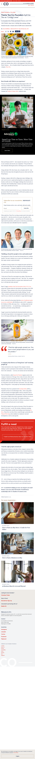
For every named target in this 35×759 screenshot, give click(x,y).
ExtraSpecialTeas (23, 388)
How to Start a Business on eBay (12, 558)
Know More (16, 752)
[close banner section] (33, 1)
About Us (3, 647)
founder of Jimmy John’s (13, 91)
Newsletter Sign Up (6, 600)
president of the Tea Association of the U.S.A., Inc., (19, 286)
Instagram (4, 629)
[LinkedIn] (10, 31)
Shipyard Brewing (5, 414)
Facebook (3, 636)
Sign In (29, 5)
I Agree (17, 756)
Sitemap (2, 652)
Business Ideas (5, 525)
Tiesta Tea (8, 67)
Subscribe (26, 208)
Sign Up (32, 5)
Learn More (7, 150)
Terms (2, 651)
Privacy (2, 648)
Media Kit (3, 606)
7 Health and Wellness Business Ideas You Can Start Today (17, 436)
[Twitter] (8, 31)
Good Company (5, 12)
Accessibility (3, 649)
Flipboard (3, 639)
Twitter (3, 634)
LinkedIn (3, 631)
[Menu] (1, 4)
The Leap (13, 12)
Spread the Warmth (17, 375)
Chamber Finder (5, 595)
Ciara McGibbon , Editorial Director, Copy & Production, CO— (16, 28)
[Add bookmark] (17, 31)
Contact (2, 645)
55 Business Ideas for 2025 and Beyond (13, 586)
